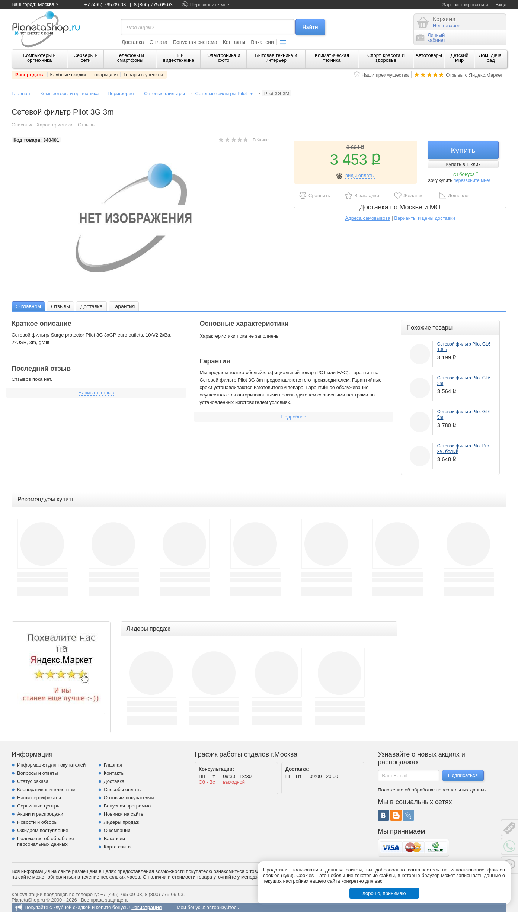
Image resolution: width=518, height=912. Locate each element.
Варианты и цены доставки (424, 218)
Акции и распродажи (40, 814)
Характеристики (54, 125)
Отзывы (87, 125)
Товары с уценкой (143, 74)
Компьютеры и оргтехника (39, 57)
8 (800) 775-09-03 (153, 4)
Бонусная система (195, 42)
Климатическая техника (332, 57)
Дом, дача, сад (491, 57)
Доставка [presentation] (91, 306)
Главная (21, 93)
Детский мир (460, 57)
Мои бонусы (190, 907)
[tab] (28, 306)
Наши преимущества (385, 75)
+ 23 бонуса (463, 174)
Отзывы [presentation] (60, 306)
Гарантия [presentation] (124, 306)
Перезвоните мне (209, 4)
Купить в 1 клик (463, 164)
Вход (501, 4)
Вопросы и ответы (37, 773)
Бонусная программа (127, 806)
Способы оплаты (123, 789)
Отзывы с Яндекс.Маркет (474, 75)
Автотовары (429, 55)
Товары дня (105, 74)
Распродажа (30, 74)
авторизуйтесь (223, 907)
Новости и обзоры (37, 822)
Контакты (234, 42)
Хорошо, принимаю (384, 893)
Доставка (133, 42)
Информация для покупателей (51, 765)
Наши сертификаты (39, 797)
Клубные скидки (68, 74)
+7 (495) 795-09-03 (105, 4)
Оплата (158, 42)
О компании (117, 830)
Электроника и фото (223, 57)
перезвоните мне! (472, 180)
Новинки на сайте (124, 814)
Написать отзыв (96, 392)
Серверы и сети (85, 57)
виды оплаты (360, 175)
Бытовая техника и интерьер (276, 57)
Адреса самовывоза (367, 218)
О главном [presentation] (28, 306)
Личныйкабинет (430, 37)
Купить (463, 150)
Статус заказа (32, 781)
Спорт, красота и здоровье (386, 57)
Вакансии (262, 42)
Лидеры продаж (122, 822)
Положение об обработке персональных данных (45, 841)
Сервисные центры (38, 806)
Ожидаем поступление (42, 830)
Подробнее (293, 417)
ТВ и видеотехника (178, 57)
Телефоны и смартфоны (130, 57)
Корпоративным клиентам (46, 789)
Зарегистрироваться (465, 4)
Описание (23, 125)
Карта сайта (117, 847)
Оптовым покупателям (129, 797)
